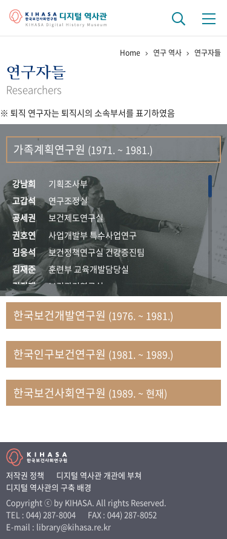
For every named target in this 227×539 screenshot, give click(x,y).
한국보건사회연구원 (90, 393)
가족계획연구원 (83, 149)
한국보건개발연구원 (93, 315)
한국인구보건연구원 (93, 354)
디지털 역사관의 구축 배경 (48, 487)
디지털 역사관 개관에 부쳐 (99, 475)
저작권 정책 (25, 475)
